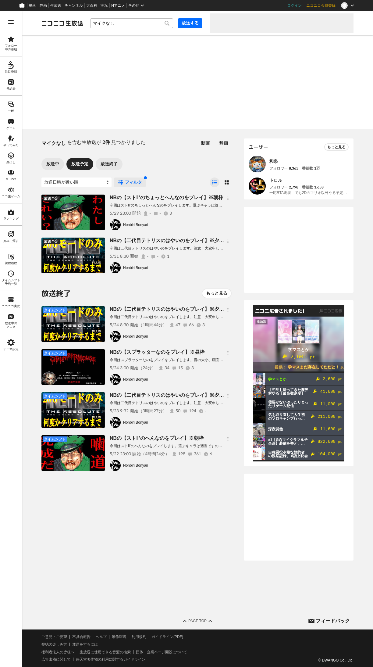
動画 (32, 5)
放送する (190, 22)
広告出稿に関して (56, 659)
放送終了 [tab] (109, 163)
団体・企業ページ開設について (161, 652)
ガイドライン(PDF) (167, 637)
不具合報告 (81, 637)
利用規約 (139, 637)
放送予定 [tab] (79, 163)
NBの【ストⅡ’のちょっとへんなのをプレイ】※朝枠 (166, 197)
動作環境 (119, 637)
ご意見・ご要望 (54, 637)
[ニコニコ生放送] (62, 23)
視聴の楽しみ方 (54, 644)
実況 (104, 5)
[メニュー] (228, 198)
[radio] (214, 182)
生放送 (55, 5)
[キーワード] (131, 23)
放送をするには (85, 644)
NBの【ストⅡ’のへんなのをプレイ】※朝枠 (157, 438)
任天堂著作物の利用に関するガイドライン (110, 659)
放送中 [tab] (52, 163)
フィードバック (333, 620)
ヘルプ (101, 637)
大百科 (91, 5)
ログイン (294, 5)
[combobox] (131, 23)
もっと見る (216, 293)
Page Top (197, 621)
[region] (11, 339)
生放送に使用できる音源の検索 (105, 652)
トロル (275, 180)
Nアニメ (118, 5)
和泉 (273, 161)
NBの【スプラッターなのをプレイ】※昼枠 (157, 352)
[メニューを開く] (11, 22)
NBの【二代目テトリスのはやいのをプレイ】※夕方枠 (169, 240)
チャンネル (74, 5)
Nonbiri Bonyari (135, 225)
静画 (43, 5)
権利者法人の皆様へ (57, 652)
